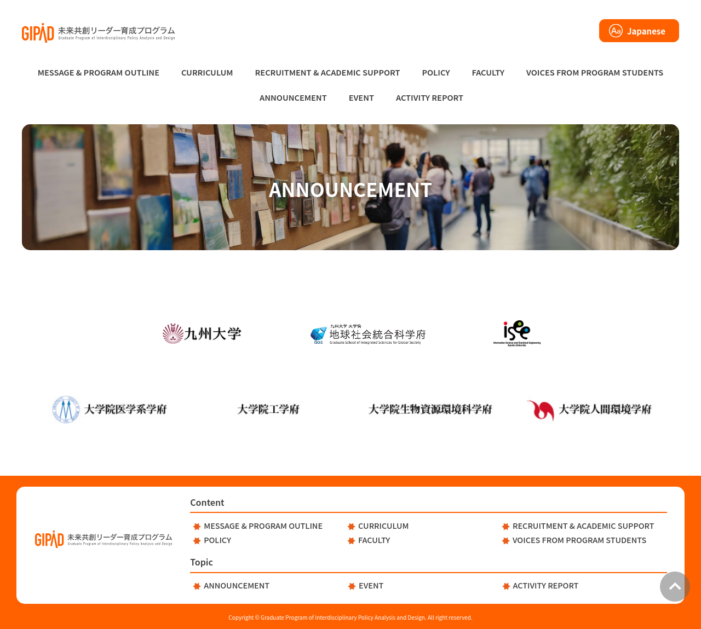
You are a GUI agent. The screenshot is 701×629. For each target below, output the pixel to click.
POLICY (436, 72)
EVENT (361, 97)
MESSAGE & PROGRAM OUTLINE (98, 72)
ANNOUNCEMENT (293, 97)
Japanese (646, 31)
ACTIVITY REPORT (429, 97)
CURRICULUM (207, 72)
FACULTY (488, 72)
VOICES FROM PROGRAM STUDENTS (594, 72)
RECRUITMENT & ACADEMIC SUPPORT (327, 72)
